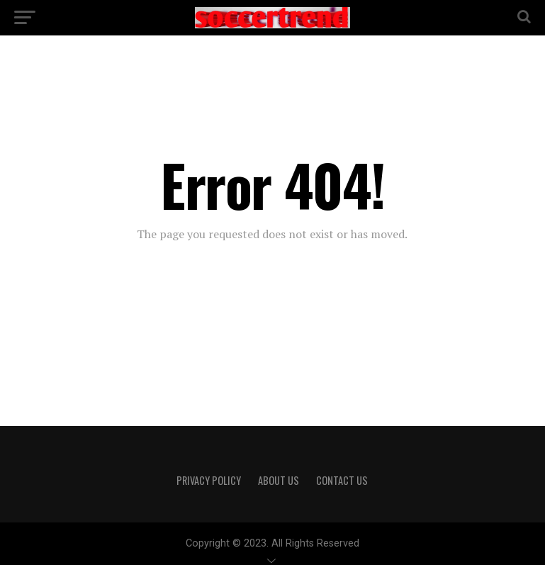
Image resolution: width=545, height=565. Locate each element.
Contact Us (342, 480)
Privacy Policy (208, 480)
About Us (278, 480)
